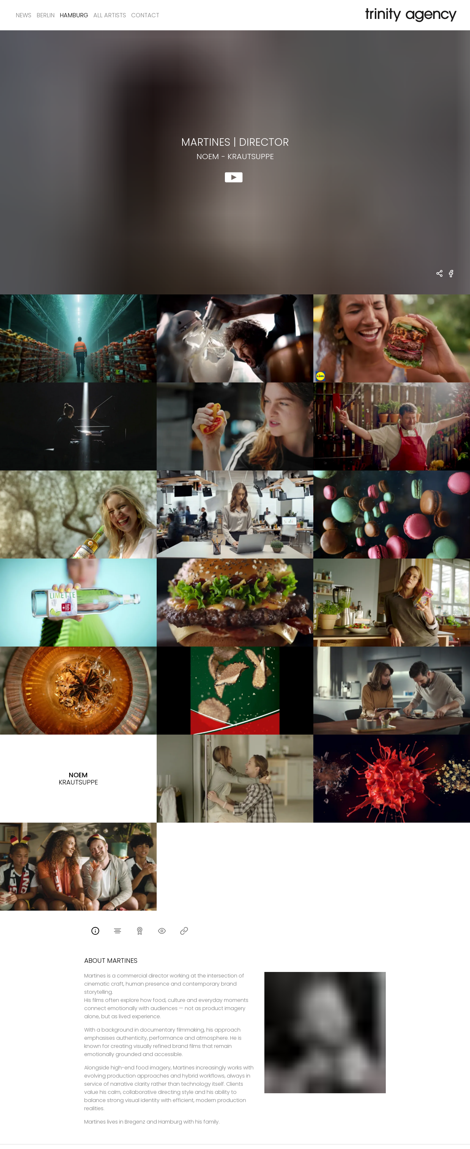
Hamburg (74, 15)
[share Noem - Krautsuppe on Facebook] (451, 277)
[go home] (409, 15)
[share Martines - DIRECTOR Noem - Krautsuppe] (440, 274)
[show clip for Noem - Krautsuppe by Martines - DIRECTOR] (235, 162)
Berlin (46, 15)
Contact (145, 15)
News (23, 15)
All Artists (109, 15)
